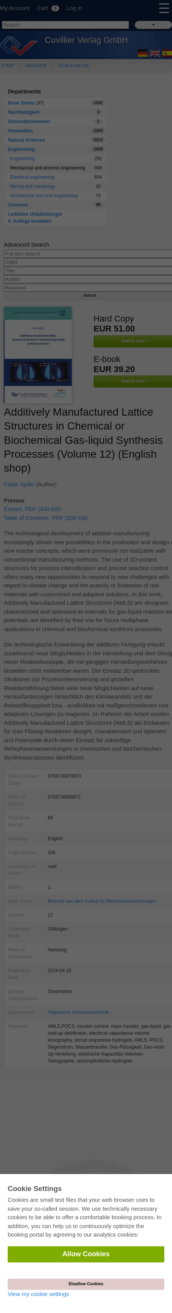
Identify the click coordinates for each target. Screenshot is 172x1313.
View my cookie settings (38, 1294)
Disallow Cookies (86, 1283)
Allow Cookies (85, 1254)
